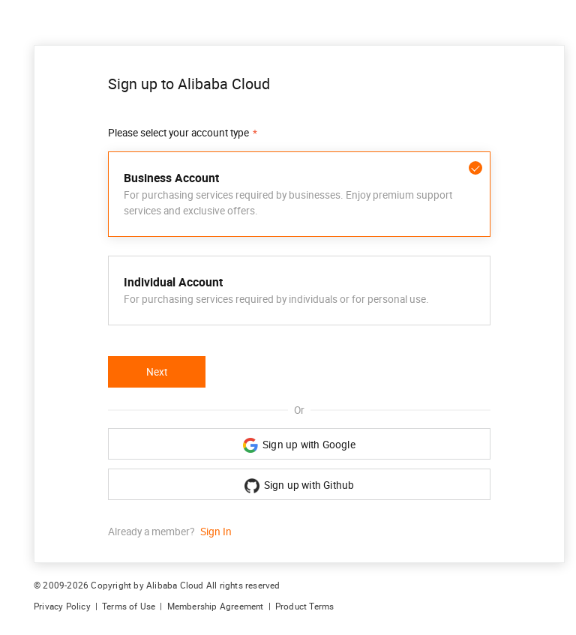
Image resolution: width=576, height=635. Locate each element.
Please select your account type (178, 133)
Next (156, 372)
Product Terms (304, 606)
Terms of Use (128, 606)
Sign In (216, 532)
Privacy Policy (62, 606)
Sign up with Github (299, 485)
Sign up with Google (299, 445)
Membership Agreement (215, 606)
